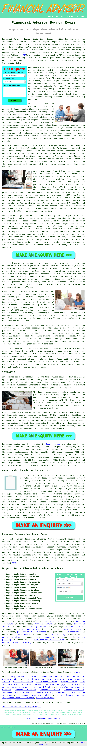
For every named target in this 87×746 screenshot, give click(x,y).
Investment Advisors (53, 677)
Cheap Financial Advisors (24, 677)
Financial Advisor (11, 679)
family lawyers (38, 627)
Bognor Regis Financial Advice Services (32, 568)
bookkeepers (24, 635)
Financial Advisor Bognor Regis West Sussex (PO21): (32, 39)
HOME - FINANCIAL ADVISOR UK (43, 719)
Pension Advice (75, 677)
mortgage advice (43, 624)
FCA (24, 55)
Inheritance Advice (46, 682)
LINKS (56, 16)
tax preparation (74, 632)
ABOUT (63, 16)
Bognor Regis (53, 444)
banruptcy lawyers (75, 627)
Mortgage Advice (65, 685)
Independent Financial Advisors (18, 693)
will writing (58, 635)
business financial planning (16, 643)
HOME (49, 16)
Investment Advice (63, 679)
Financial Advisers (65, 693)
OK (47, 745)
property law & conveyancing (31, 632)
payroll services (11, 637)
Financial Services (44, 685)
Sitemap (3, 727)
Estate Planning (64, 687)
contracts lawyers (71, 629)
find (10, 539)
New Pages (11, 727)
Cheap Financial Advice (42, 687)
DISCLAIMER (79, 16)
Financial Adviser (23, 682)
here (14, 563)
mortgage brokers (31, 629)
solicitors (50, 621)
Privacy (83, 727)
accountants (49, 637)
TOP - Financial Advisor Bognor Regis (21, 707)
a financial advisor (54, 619)
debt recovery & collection (49, 640)
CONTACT (70, 16)
